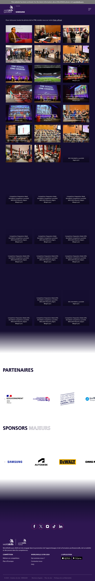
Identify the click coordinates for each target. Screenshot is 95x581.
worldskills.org (78, 2)
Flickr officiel (57, 20)
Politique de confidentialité (63, 578)
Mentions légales (38, 578)
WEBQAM (25, 578)
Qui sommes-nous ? (38, 558)
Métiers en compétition (11, 558)
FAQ (32, 564)
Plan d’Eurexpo (8, 561)
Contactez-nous (36, 561)
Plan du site (49, 578)
